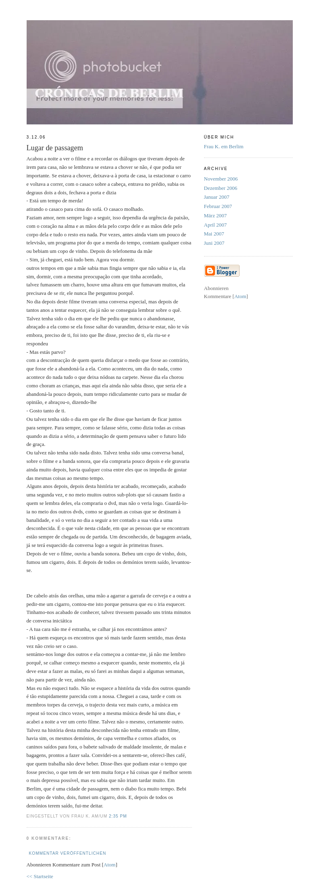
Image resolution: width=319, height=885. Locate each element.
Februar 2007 (218, 206)
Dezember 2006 (221, 188)
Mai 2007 (214, 234)
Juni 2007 (214, 243)
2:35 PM (118, 816)
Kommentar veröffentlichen (67, 853)
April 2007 (215, 225)
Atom (110, 865)
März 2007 (215, 215)
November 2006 (221, 179)
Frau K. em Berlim (224, 146)
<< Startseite (40, 876)
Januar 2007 (216, 197)
